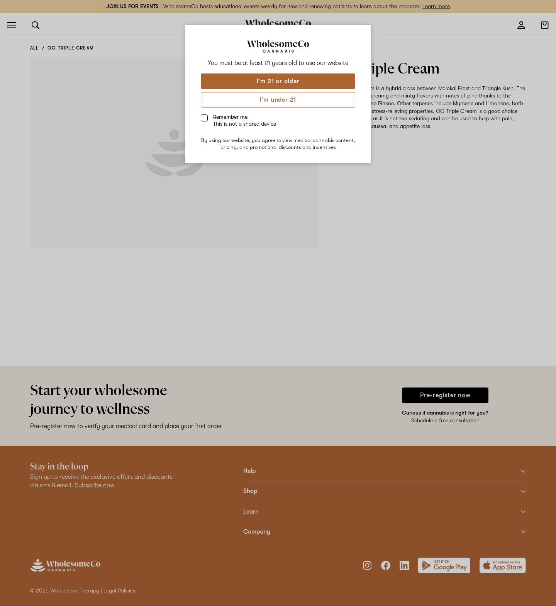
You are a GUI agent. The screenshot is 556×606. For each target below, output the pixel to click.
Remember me (244, 120)
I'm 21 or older (278, 81)
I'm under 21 (278, 99)
